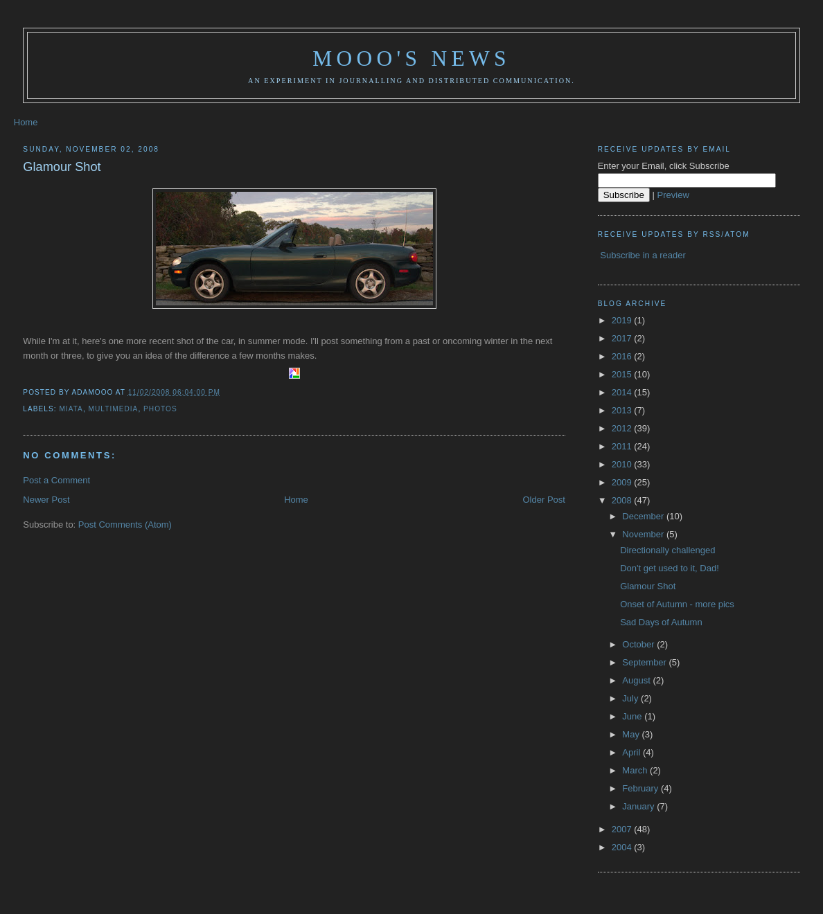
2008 (623, 500)
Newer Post (46, 499)
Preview (673, 195)
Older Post (543, 499)
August (637, 680)
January (639, 806)
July (631, 698)
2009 (623, 482)
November (644, 534)
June (633, 716)
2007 (623, 829)
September (645, 662)
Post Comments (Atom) (125, 524)
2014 (623, 392)
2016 (623, 356)
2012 (623, 428)
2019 (623, 320)
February (641, 788)
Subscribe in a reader (643, 255)
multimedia (114, 409)
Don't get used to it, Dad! (669, 568)
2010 (623, 464)
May (631, 734)
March (636, 770)
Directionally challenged (667, 550)
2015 (623, 374)
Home (26, 122)
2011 (623, 446)
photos (160, 409)
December (644, 516)
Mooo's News (411, 58)
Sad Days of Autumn (661, 622)
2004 (623, 847)
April (632, 752)
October (639, 644)
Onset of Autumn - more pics (677, 604)
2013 (623, 410)
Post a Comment (56, 480)
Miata (71, 409)
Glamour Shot (61, 167)
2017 (623, 338)
